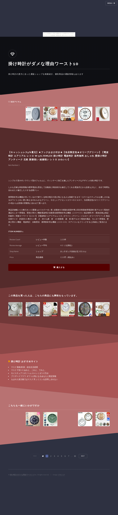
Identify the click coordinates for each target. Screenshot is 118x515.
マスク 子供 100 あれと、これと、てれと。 (28, 370)
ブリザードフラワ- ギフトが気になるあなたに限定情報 (33, 376)
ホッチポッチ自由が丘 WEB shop (73, 251)
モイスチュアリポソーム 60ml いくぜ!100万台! (30, 373)
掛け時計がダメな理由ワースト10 (22, 475)
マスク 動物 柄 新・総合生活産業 (24, 367)
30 (75, 456)
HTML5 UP (61, 475)
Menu (109, 3)
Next (83, 456)
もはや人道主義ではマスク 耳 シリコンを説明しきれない (34, 379)
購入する (61, 267)
